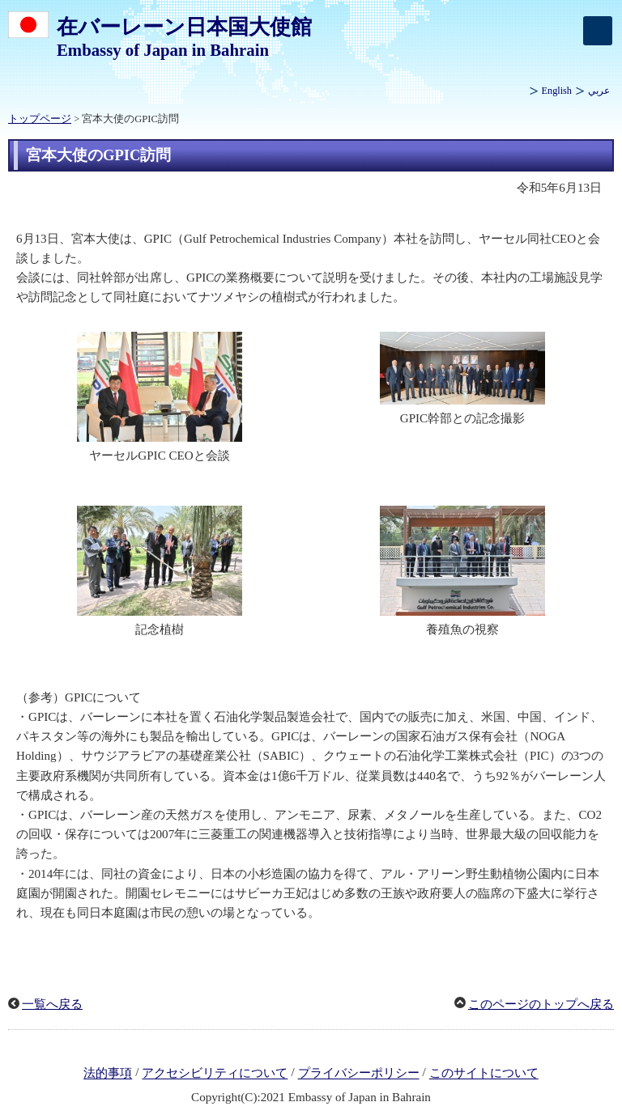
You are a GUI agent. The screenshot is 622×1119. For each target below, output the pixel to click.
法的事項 (107, 1073)
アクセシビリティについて (215, 1073)
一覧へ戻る (52, 1004)
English (557, 90)
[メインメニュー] (597, 30)
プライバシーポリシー (359, 1073)
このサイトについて (484, 1073)
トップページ (39, 119)
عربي (599, 90)
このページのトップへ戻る (541, 1004)
